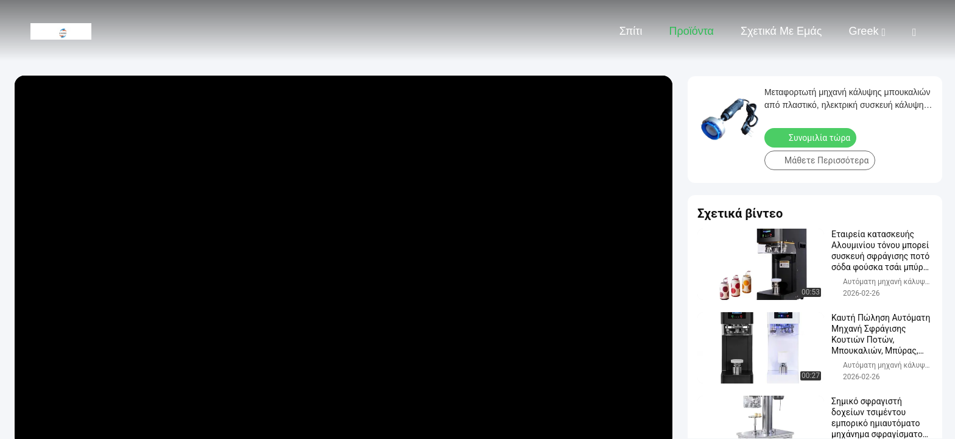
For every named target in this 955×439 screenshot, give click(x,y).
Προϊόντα (691, 31)
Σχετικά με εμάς (781, 31)
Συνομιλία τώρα (811, 137)
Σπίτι (631, 31)
